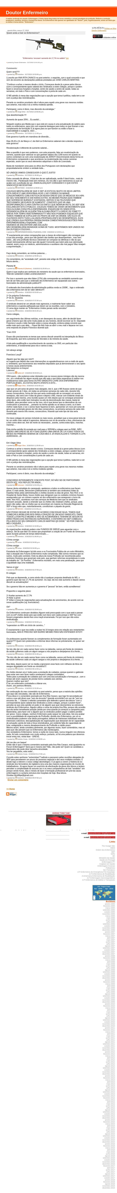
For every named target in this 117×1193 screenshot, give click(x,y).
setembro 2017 (109, 1176)
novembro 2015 (108, 1140)
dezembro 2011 (108, 1050)
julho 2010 (111, 1016)
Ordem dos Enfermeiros (105, 850)
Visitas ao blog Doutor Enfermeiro (104, 29)
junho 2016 (110, 1154)
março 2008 (110, 960)
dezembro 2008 (108, 978)
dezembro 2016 (108, 1164)
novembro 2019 (108, 1186)
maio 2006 (111, 918)
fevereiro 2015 (109, 1122)
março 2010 (110, 1008)
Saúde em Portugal (107, 860)
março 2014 (110, 1100)
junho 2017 (110, 1170)
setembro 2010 (109, 1020)
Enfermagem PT (108, 862)
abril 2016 (111, 1150)
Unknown (20, 485)
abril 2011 (111, 1034)
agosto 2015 (110, 1134)
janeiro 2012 (110, 1052)
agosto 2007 (110, 946)
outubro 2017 (109, 1178)
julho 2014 (111, 1108)
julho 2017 (111, 1172)
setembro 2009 (109, 996)
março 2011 (110, 1032)
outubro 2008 (109, 974)
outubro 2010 (109, 1022)
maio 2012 (111, 1060)
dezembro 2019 (108, 1188)
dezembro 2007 (108, 954)
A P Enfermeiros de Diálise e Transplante (98, 880)
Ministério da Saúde (107, 858)
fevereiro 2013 (109, 1078)
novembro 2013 (108, 1096)
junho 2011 (110, 1038)
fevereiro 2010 (109, 1006)
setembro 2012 (109, 1068)
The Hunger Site (108, 846)
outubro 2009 (109, 998)
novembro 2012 (108, 1072)
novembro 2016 (108, 1162)
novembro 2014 (108, 1116)
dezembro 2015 (108, 1142)
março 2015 (110, 1124)
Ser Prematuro (109, 870)
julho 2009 (111, 992)
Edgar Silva (21, 386)
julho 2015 (111, 1132)
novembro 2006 (108, 928)
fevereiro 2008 (109, 958)
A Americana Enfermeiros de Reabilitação (98, 876)
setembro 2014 (109, 1112)
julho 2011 (111, 1040)
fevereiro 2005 (109, 906)
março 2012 (110, 1056)
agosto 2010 (110, 1018)
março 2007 (110, 936)
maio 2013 (111, 1084)
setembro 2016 (109, 1158)
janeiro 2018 (110, 1180)
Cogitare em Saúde (107, 864)
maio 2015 (111, 1128)
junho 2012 (110, 1062)
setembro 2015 (109, 1136)
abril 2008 (111, 962)
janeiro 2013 (110, 1076)
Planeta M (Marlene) (24, 268)
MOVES (20, 509)
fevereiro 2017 (109, 1166)
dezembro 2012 (108, 1074)
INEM (112, 848)
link (67, 58)
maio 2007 (111, 940)
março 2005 (110, 908)
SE (113, 856)
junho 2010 (110, 1014)
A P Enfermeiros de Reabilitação (102, 874)
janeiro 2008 (110, 956)
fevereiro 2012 (109, 1054)
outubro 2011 (109, 1046)
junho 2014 (110, 1106)
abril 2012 (111, 1058)
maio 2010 (111, 1012)
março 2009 (110, 984)
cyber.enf (20, 373)
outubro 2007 (109, 950)
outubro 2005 (109, 912)
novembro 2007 (108, 952)
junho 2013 (110, 1086)
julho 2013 (111, 1088)
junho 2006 (110, 920)
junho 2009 (110, 990)
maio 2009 (111, 988)
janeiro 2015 (110, 1120)
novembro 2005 (108, 914)
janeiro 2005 (110, 904)
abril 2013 (111, 1082)
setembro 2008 (109, 972)
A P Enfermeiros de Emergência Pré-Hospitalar (96, 872)
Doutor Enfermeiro (27, 12)
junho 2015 (110, 1130)
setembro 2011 (109, 1044)
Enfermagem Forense (106, 866)
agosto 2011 (110, 1042)
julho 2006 (111, 922)
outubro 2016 (109, 1160)
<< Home (10, 789)
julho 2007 (111, 944)
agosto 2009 (110, 994)
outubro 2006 (109, 926)
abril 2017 (111, 1168)
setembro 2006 (109, 924)
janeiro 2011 (110, 1028)
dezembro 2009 (108, 1002)
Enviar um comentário (18, 780)
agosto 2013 (110, 1090)
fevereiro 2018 (109, 1182)
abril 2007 (111, 938)
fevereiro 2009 (109, 982)
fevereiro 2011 (109, 1030)
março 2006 (110, 916)
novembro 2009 (108, 1000)
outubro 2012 (109, 1070)
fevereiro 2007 (109, 934)
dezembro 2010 (108, 1026)
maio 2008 (111, 964)
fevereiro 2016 (109, 1146)
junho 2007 (110, 942)
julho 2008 (111, 968)
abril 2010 (111, 1010)
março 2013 (110, 1080)
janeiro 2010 (110, 1004)
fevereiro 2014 (109, 1098)
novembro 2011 (108, 1048)
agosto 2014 (110, 1110)
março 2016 (110, 1148)
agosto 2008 (110, 970)
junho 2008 (110, 966)
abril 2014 (111, 1102)
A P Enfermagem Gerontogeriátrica (101, 878)
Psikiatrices (110, 868)
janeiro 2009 (110, 980)
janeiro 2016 (110, 1144)
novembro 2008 (108, 976)
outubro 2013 (109, 1094)
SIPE (113, 854)
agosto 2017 (110, 1174)
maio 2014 (111, 1104)
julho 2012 (111, 1064)
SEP (113, 852)
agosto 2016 (110, 1156)
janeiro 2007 (110, 932)
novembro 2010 (108, 1024)
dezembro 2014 (108, 1118)
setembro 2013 (109, 1092)
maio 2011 (111, 1036)
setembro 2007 (109, 948)
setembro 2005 (109, 910)
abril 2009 (111, 986)
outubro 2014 (109, 1114)
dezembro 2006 (108, 930)
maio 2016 (111, 1152)
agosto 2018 (110, 1184)
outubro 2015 (109, 1138)
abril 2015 (111, 1126)
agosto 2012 (110, 1066)
